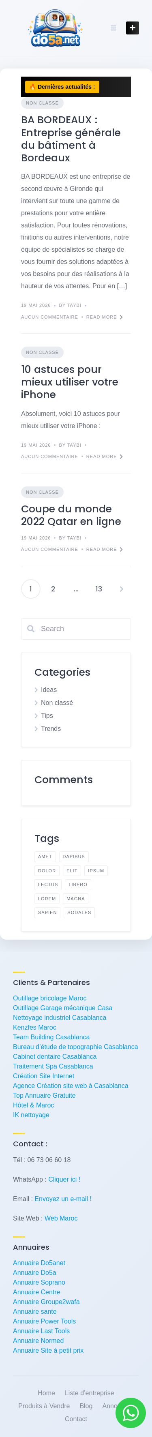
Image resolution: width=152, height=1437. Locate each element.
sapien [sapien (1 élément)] (47, 912)
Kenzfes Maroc (34, 1027)
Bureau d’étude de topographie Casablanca (75, 1046)
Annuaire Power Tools (44, 1321)
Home (46, 1393)
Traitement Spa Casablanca (53, 1066)
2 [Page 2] (53, 589)
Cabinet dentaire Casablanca (54, 1056)
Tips (47, 715)
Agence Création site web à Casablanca (70, 1085)
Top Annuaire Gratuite (44, 1095)
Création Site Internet (43, 1076)
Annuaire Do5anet (39, 1262)
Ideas (49, 689)
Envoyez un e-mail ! (63, 1198)
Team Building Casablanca (51, 1037)
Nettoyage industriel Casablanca (59, 1017)
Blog (85, 1406)
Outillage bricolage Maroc (49, 998)
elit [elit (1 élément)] (71, 870)
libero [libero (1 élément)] (78, 884)
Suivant (121, 589)
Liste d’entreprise (89, 1393)
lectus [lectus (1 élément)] (48, 884)
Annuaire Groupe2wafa (46, 1301)
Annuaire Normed (38, 1340)
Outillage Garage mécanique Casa (62, 1007)
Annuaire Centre (36, 1292)
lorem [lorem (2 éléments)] (47, 898)
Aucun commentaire (49, 317)
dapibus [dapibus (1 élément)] (74, 856)
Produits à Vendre (44, 1406)
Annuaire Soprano (39, 1282)
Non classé (42, 103)
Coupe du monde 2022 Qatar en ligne (71, 515)
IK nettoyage (31, 1114)
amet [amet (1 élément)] (45, 856)
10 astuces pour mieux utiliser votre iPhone (69, 382)
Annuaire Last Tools (41, 1331)
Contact (76, 1419)
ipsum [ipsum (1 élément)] (96, 870)
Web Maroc (61, 1218)
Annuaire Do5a (34, 1272)
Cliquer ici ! (64, 1179)
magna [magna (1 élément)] (75, 898)
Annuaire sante (35, 1311)
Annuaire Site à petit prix (48, 1350)
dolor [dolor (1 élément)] (47, 870)
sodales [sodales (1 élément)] (79, 912)
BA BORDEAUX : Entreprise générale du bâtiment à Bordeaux (71, 139)
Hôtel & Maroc (33, 1105)
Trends (51, 728)
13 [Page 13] (99, 589)
